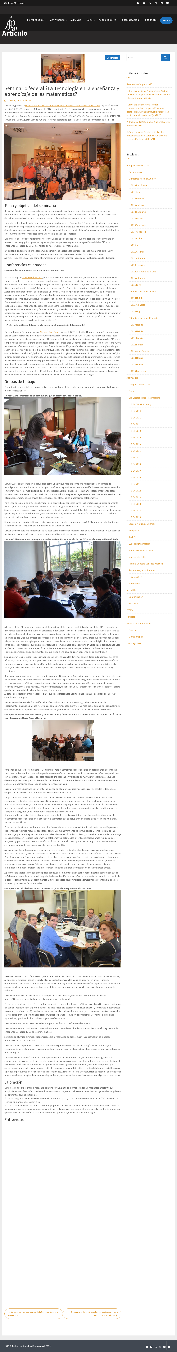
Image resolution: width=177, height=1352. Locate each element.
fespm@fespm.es (16, 3)
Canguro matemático (139, 384)
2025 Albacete (138, 278)
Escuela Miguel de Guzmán (142, 523)
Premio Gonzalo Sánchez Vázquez (146, 563)
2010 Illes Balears (140, 185)
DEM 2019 (136, 470)
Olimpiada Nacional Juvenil (142, 291)
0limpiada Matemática (138, 165)
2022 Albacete (138, 258)
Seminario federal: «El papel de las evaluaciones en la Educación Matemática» (94, 1314)
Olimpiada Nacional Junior (142, 178)
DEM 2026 (136, 517)
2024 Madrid (137, 357)
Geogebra (134, 530)
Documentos (135, 172)
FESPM (28, 100)
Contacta (150, 11)
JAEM (90, 11)
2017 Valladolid (138, 231)
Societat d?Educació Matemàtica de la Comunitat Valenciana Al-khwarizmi (62, 105)
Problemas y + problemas (142, 570)
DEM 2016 (136, 450)
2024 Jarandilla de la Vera (143, 271)
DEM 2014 (136, 437)
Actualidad (132, 590)
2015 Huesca (137, 218)
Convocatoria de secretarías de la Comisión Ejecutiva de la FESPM (33, 1314)
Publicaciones (107, 11)
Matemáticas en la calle (141, 550)
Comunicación (130, 11)
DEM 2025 (136, 510)
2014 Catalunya (138, 211)
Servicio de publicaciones (139, 623)
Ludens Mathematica (139, 543)
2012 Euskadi (137, 198)
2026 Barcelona (138, 371)
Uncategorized (134, 643)
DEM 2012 (136, 424)
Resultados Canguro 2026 (139, 84)
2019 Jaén (136, 245)
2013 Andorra (137, 205)
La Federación (35, 11)
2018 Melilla (137, 324)
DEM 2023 (136, 497)
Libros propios (136, 636)
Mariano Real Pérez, (50, 332)
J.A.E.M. (132, 537)
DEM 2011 (136, 417)
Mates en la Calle (137, 556)
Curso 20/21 (137, 576)
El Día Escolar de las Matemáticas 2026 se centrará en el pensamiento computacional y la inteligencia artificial (148, 94)
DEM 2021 (136, 483)
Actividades (57, 11)
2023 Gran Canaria (140, 351)
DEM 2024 (136, 503)
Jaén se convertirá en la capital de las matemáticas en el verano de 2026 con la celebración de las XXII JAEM (147, 136)
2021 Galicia (137, 337)
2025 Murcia (137, 364)
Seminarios (112, 57)
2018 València (138, 238)
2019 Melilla (137, 331)
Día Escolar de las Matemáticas (144, 397)
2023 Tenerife (138, 264)
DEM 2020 (136, 477)
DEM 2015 (136, 444)
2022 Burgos (137, 344)
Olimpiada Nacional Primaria (143, 318)
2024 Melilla (137, 298)
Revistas (131, 616)
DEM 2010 (136, 410)
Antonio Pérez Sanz (32, 277)
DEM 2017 (136, 457)
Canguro (133, 630)
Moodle (166, 12)
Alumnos (76, 11)
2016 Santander (139, 225)
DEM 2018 (136, 464)
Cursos (132, 391)
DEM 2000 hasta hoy (141, 404)
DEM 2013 (136, 430)
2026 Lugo (136, 284)
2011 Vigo (136, 191)
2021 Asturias (137, 251)
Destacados (132, 603)
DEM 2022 (136, 490)
